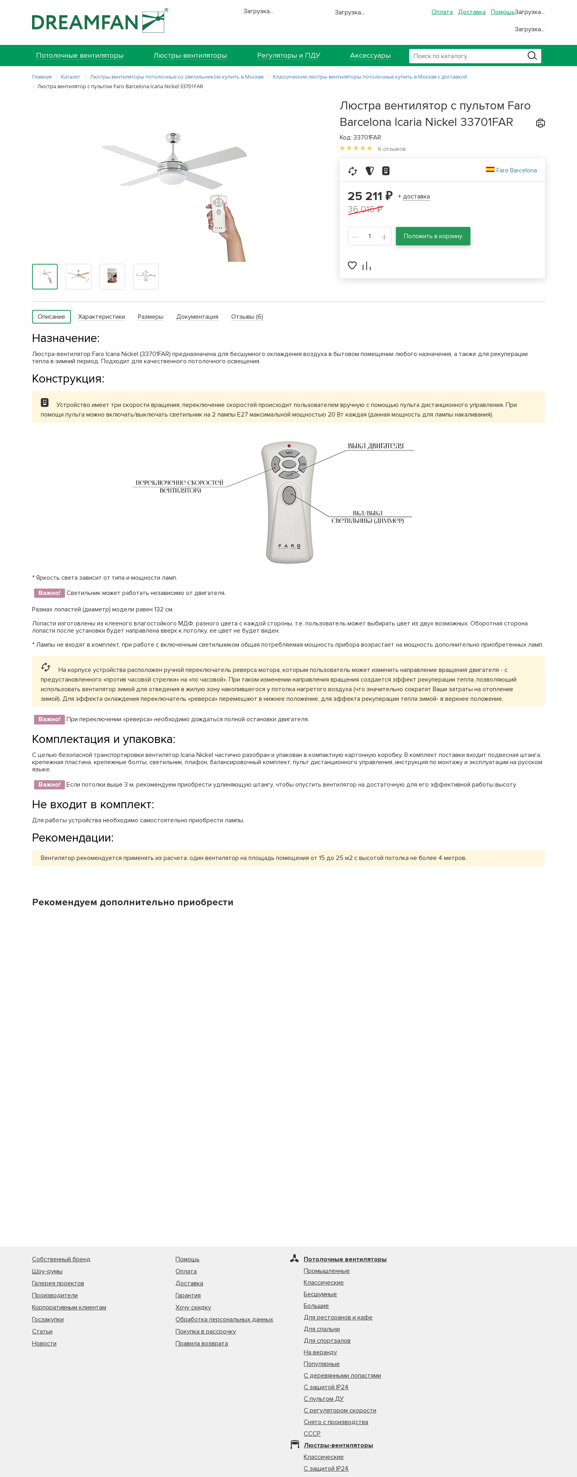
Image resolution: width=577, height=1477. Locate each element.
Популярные (322, 1364)
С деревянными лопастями (342, 1376)
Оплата (442, 12)
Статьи (42, 1331)
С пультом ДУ (324, 1399)
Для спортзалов (327, 1341)
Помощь (503, 12)
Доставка (472, 12)
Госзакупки (48, 1319)
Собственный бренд (61, 1259)
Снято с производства (336, 1422)
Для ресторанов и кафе (338, 1317)
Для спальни (322, 1329)
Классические (324, 1283)
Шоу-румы (47, 1271)
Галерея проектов (58, 1283)
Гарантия (188, 1295)
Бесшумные (320, 1294)
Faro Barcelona (516, 170)
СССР (312, 1434)
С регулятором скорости (340, 1410)
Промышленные (327, 1271)
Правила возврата (202, 1343)
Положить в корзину (433, 236)
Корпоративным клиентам (69, 1307)
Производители (55, 1295)
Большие (316, 1306)
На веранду (320, 1352)
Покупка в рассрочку (206, 1331)
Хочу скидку (193, 1307)
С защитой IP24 (326, 1387)
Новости (44, 1343)
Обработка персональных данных (224, 1319)
